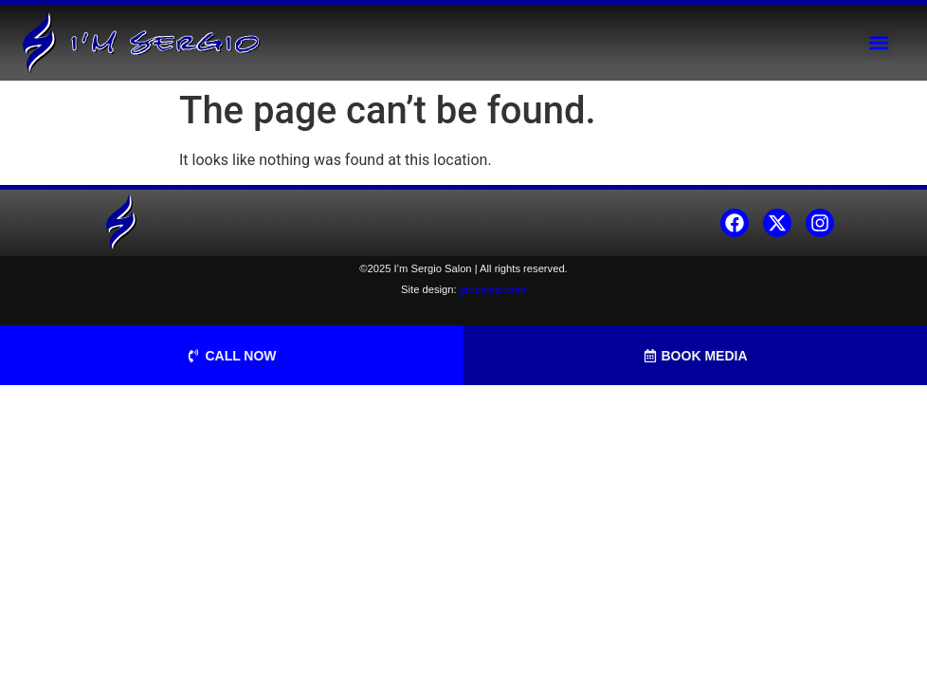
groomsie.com (493, 289)
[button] (879, 43)
